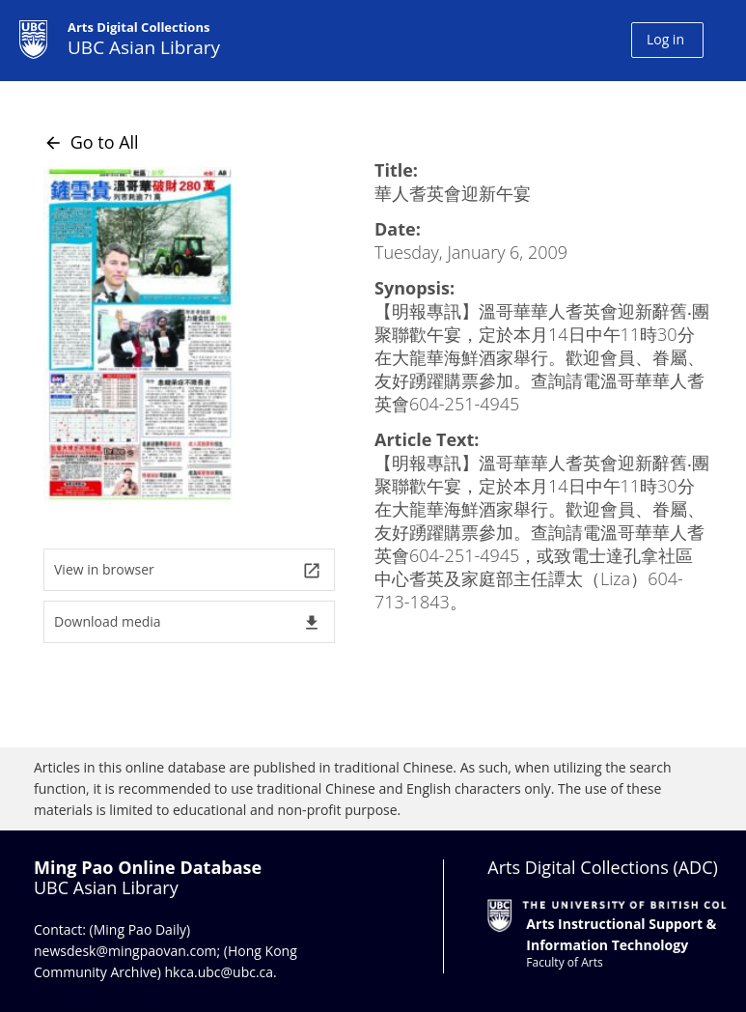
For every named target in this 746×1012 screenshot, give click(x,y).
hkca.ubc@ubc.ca (219, 972)
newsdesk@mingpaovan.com (125, 951)
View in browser (187, 570)
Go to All (91, 142)
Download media (187, 622)
